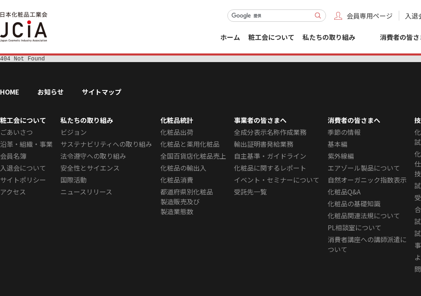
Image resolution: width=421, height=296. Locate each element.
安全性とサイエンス (90, 169)
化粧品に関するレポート (270, 169)
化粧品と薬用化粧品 (190, 145)
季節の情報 (344, 133)
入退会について (23, 169)
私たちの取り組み (329, 37)
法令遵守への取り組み (93, 157)
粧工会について (271, 37)
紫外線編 (341, 157)
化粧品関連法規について (364, 217)
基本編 (337, 145)
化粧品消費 (176, 181)
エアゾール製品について (364, 169)
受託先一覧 (250, 193)
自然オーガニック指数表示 (367, 181)
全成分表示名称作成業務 (270, 133)
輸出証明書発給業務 (263, 145)
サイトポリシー (23, 181)
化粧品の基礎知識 (354, 205)
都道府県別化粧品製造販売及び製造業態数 (186, 202)
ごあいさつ (16, 133)
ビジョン (73, 133)
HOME (9, 93)
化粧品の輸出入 (183, 169)
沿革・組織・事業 (26, 145)
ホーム (230, 37)
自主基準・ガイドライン (270, 157)
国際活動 (73, 181)
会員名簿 (13, 157)
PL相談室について (355, 229)
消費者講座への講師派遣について (367, 245)
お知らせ (50, 93)
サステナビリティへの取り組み (106, 145)
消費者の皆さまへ (354, 121)
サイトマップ (101, 93)
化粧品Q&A (344, 193)
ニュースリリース (86, 193)
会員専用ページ (370, 16)
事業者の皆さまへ (260, 121)
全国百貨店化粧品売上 (193, 157)
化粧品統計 (176, 121)
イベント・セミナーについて (276, 181)
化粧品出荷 (176, 133)
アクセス (13, 193)
